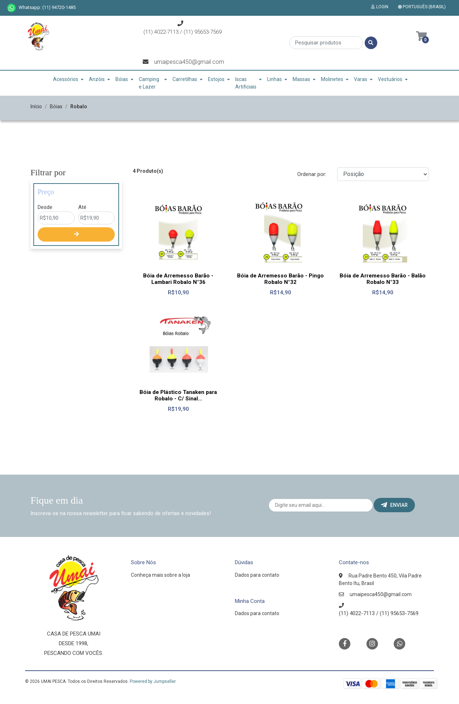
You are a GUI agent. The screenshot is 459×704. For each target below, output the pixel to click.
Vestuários (390, 79)
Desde (45, 207)
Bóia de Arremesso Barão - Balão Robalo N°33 (383, 278)
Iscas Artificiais (245, 83)
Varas (360, 79)
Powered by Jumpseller (152, 681)
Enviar (394, 505)
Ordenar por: (311, 174)
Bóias (121, 79)
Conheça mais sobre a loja (160, 575)
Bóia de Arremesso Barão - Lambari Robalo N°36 (178, 278)
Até (82, 207)
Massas (301, 79)
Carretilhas (184, 79)
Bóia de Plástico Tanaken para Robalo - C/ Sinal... (178, 395)
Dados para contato (257, 575)
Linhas (274, 79)
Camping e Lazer (149, 83)
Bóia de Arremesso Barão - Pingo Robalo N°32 (280, 278)
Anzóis (97, 79)
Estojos (216, 79)
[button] (423, 7)
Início (36, 106)
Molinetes (332, 79)
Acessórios (65, 79)
